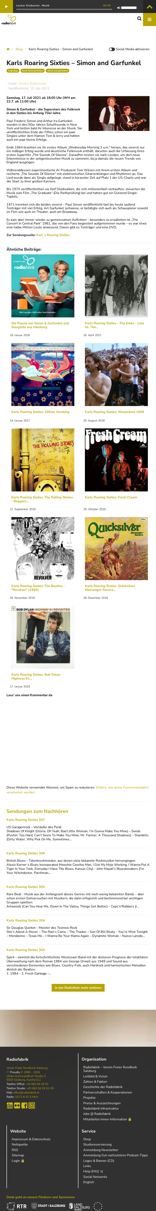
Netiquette (20, 1144)
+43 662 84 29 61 (37, 1084)
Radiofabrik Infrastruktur (101, 1108)
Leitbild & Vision (95, 1076)
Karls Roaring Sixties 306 (25, 853)
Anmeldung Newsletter (100, 1150)
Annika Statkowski (32, 83)
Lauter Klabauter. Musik (33, 5)
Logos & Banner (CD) (98, 1161)
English (88, 1182)
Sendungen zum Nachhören (37, 811)
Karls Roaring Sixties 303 (25, 950)
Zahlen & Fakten (95, 1081)
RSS (15, 1150)
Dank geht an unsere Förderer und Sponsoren (40, 1197)
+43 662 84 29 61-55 (40, 1088)
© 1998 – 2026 (30, 1072)
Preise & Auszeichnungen (102, 1103)
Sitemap (18, 1155)
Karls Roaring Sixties (32, 70)
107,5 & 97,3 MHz (26, 1097)
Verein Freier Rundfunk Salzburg (27, 1068)
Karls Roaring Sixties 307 (25, 820)
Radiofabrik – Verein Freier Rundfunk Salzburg (110, 1069)
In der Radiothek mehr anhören (78, 988)
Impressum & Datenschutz (31, 1139)
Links (87, 1166)
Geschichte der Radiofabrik (102, 1087)
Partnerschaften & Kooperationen (107, 1092)
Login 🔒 (18, 1161)
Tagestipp (13, 70)
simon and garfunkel (57, 70)
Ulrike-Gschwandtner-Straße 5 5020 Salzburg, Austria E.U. (26, 1078)
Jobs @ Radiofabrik (97, 1114)
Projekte (89, 1098)
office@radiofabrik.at (26, 1092)
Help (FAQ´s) (93, 1171)
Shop (87, 1139)
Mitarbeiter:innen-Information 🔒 (107, 1119)
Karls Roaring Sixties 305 (25, 887)
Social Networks (95, 1177)
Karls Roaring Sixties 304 (25, 920)
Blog (19, 49)
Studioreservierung (97, 1144)
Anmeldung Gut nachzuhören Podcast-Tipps (115, 1155)
